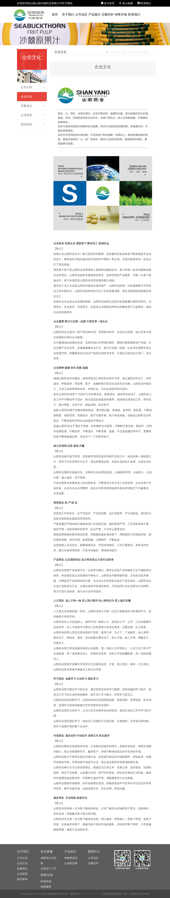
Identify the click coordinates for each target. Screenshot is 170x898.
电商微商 (46, 886)
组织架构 (33, 124)
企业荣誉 (33, 115)
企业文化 (33, 96)
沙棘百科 (108, 14)
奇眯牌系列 (70, 858)
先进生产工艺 (48, 868)
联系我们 (144, 3)
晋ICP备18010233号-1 (90, 894)
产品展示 (94, 14)
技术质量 (47, 851)
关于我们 (68, 14)
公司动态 (81, 14)
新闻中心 (94, 851)
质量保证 (33, 105)
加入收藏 (126, 3)
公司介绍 (33, 87)
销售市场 (121, 14)
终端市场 (46, 881)
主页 (124, 52)
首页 (55, 14)
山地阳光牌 (70, 863)
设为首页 (108, 3)
